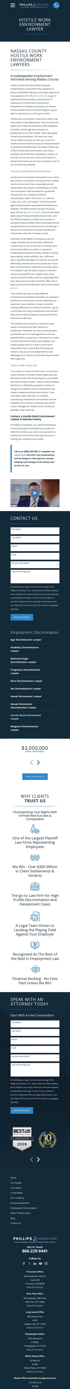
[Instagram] (46, 1263)
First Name (16, 529)
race (15, 288)
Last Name (16, 538)
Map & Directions (35, 1287)
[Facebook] (24, 1263)
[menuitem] (27, 640)
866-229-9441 (35, 1251)
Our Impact (15, 1187)
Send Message (22, 617)
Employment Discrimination (23, 1208)
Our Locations (17, 1197)
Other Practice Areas (20, 1213)
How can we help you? (21, 572)
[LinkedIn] (35, 1263)
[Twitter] (29, 1263)
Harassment (40, 96)
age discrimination (31, 212)
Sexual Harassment (19, 1203)
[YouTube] (40, 1263)
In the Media (16, 1192)
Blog (12, 1218)
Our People (15, 1182)
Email (14, 555)
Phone (14, 546)
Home (13, 1177)
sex (43, 198)
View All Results (35, 776)
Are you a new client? (20, 563)
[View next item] (38, 762)
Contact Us (15, 1223)
